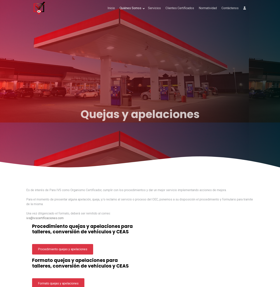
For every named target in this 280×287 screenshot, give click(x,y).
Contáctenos (230, 8)
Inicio (111, 8)
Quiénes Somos (130, 8)
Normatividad (208, 8)
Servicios (154, 8)
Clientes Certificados (179, 8)
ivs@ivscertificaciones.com (45, 218)
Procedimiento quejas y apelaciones (62, 249)
